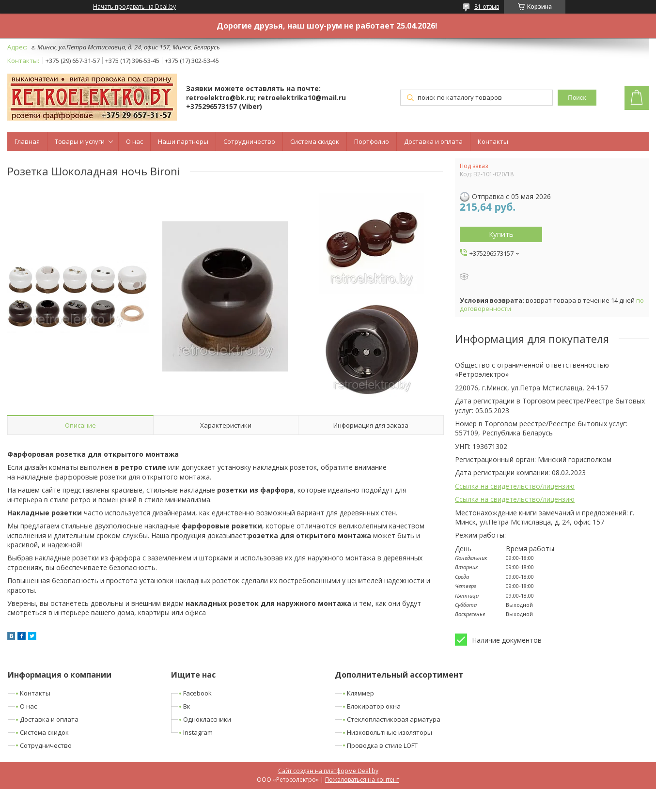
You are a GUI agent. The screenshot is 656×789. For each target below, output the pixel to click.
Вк (186, 706)
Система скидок (314, 141)
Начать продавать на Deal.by (134, 6)
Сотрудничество (249, 141)
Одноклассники (207, 719)
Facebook (197, 693)
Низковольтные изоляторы (389, 732)
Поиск (577, 97)
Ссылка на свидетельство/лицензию (515, 486)
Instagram (198, 732)
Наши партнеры (183, 141)
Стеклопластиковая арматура (393, 719)
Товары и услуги (80, 141)
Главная (27, 141)
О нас (134, 141)
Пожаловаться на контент (362, 779)
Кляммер (360, 693)
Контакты (493, 141)
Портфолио (371, 141)
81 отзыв (486, 6)
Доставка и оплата (433, 141)
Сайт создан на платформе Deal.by (328, 771)
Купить (501, 234)
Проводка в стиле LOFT (382, 745)
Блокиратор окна (374, 706)
